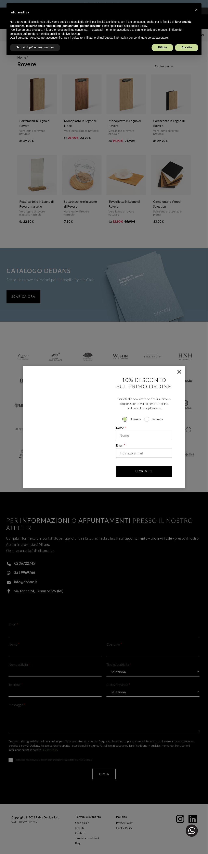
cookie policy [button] (139, 25)
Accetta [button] (186, 47)
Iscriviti (144, 471)
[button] (196, 10)
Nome (121, 428)
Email (120, 445)
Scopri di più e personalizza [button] (35, 47)
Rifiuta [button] (162, 47)
